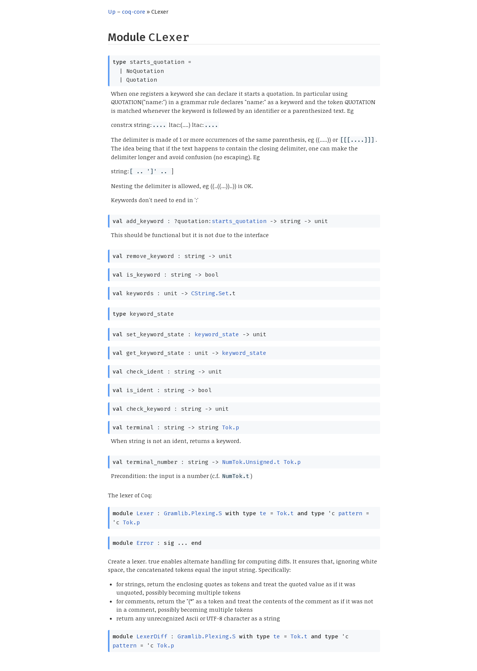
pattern (350, 513)
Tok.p (230, 427)
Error (145, 543)
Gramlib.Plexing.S (193, 513)
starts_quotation (239, 221)
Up (112, 11)
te (263, 513)
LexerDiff (151, 636)
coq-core (133, 11)
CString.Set (210, 293)
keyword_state (217, 334)
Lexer (145, 513)
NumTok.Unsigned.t (251, 462)
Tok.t (285, 513)
